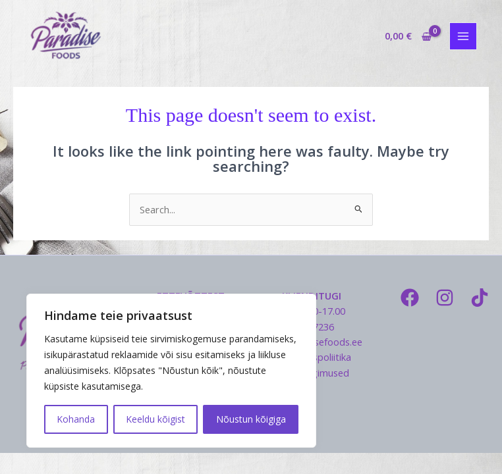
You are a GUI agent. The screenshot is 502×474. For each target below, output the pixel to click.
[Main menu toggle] (463, 36)
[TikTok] (479, 297)
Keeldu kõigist (155, 419)
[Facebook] (410, 297)
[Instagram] (444, 297)
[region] (171, 371)
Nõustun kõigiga (251, 419)
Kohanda (76, 419)
